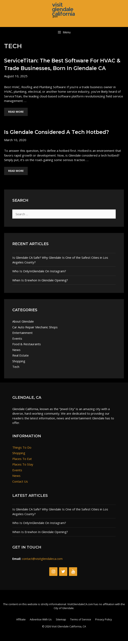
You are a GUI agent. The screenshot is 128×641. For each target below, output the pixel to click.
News (16, 350)
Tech (15, 367)
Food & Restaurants (26, 344)
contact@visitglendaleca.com (42, 559)
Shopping (18, 361)
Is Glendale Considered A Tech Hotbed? (56, 132)
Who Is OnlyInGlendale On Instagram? (39, 271)
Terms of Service (80, 619)
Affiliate (21, 619)
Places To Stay (22, 464)
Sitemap (61, 619)
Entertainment (22, 333)
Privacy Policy (103, 619)
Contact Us (20, 481)
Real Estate (20, 355)
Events (17, 338)
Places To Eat (22, 459)
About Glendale (23, 321)
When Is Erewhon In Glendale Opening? (40, 280)
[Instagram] (53, 571)
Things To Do (21, 447)
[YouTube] (73, 571)
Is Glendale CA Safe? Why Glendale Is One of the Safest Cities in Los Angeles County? (60, 259)
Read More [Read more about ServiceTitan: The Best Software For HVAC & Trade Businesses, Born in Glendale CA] (16, 111)
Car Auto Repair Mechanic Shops (35, 327)
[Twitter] (63, 571)
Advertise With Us (41, 619)
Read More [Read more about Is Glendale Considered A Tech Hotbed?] (16, 171)
